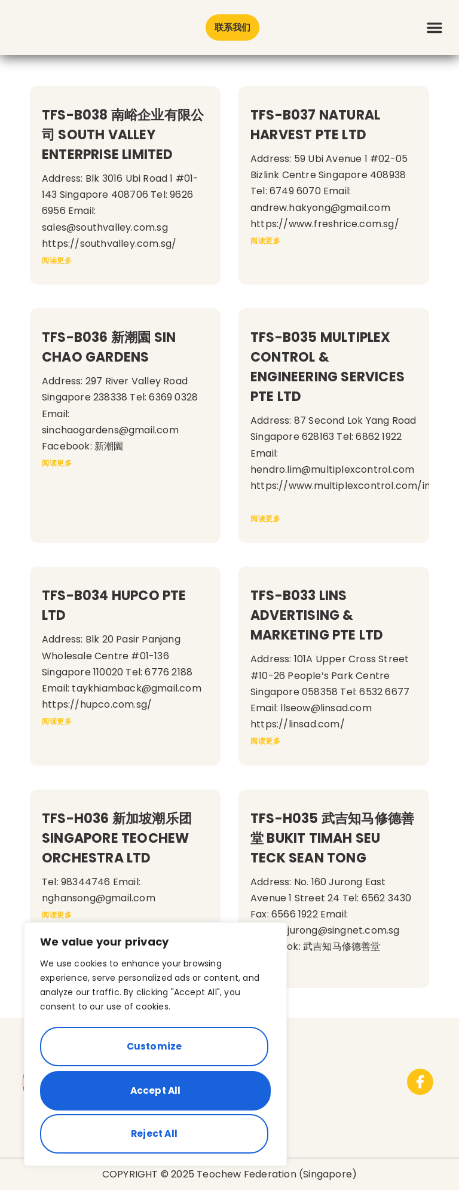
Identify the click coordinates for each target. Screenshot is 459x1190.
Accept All (155, 1133)
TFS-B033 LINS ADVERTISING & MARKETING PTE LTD (316, 615)
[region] (155, 1049)
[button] (434, 27)
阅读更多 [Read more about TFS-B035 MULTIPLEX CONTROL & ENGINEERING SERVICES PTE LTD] (265, 518)
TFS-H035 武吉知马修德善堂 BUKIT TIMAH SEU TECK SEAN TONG (332, 838)
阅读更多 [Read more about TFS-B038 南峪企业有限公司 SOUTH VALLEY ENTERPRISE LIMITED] (56, 260)
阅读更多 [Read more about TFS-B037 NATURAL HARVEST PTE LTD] (265, 240)
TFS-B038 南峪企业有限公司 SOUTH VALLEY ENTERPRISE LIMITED (123, 135)
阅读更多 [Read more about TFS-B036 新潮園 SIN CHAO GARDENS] (56, 463)
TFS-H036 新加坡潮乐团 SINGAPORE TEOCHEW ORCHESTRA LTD (117, 838)
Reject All (153, 1093)
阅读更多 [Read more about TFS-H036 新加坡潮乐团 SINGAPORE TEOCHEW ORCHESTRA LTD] (56, 915)
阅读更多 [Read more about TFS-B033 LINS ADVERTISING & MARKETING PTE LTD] (265, 741)
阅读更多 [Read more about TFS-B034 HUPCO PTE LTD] (56, 721)
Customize (153, 1053)
